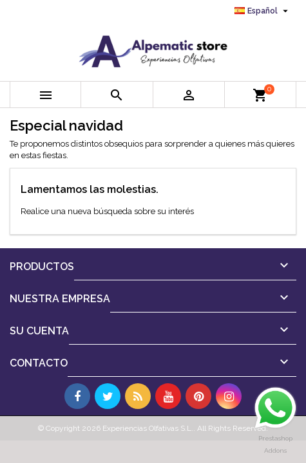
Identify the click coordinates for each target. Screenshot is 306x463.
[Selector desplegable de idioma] (262, 11)
